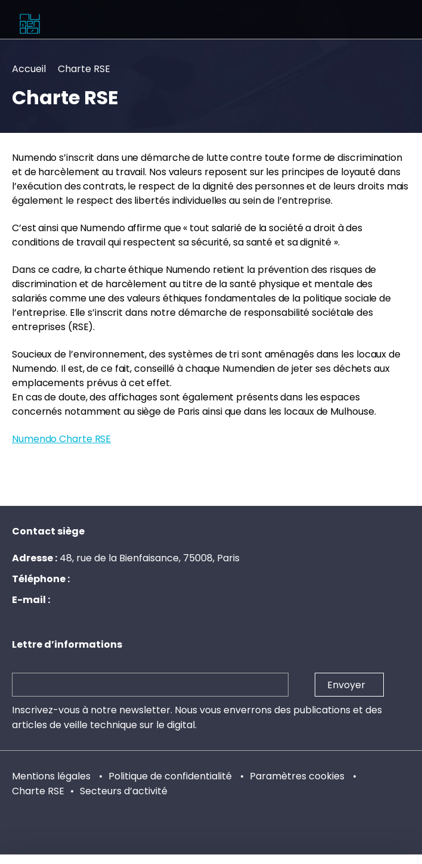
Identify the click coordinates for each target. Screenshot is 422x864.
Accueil (29, 69)
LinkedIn (70, 859)
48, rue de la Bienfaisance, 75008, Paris (150, 558)
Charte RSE (38, 791)
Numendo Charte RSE (61, 439)
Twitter (351, 859)
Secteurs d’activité (123, 791)
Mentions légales (52, 776)
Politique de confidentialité (171, 776)
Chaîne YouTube (211, 859)
